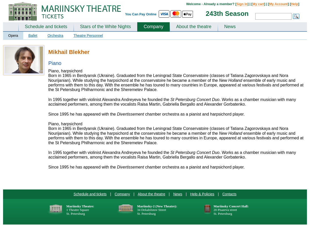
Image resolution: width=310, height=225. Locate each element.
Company (153, 26)
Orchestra (55, 35)
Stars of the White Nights (105, 26)
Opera (13, 35)
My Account (278, 4)
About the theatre (193, 26)
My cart (258, 4)
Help (294, 4)
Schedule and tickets (46, 26)
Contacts (229, 194)
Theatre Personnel (88, 35)
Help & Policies (202, 194)
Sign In (241, 4)
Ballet (32, 35)
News (230, 26)
